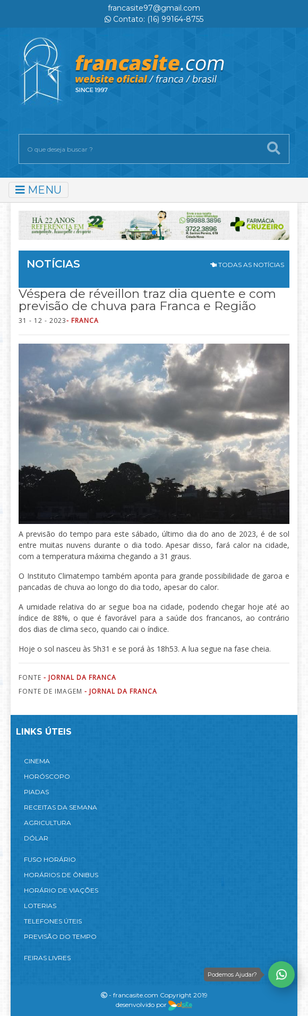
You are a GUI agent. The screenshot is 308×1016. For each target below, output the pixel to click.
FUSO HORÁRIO (50, 859)
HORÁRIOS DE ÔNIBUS (61, 875)
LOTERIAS (40, 906)
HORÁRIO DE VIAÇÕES (61, 890)
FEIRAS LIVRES (47, 958)
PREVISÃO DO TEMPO (60, 936)
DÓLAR (36, 838)
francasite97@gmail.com (154, 8)
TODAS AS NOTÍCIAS (247, 265)
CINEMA (37, 761)
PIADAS (36, 792)
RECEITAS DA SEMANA (60, 807)
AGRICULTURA (47, 823)
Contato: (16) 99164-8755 (154, 19)
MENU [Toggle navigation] (38, 190)
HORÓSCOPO (47, 776)
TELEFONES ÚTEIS (53, 921)
